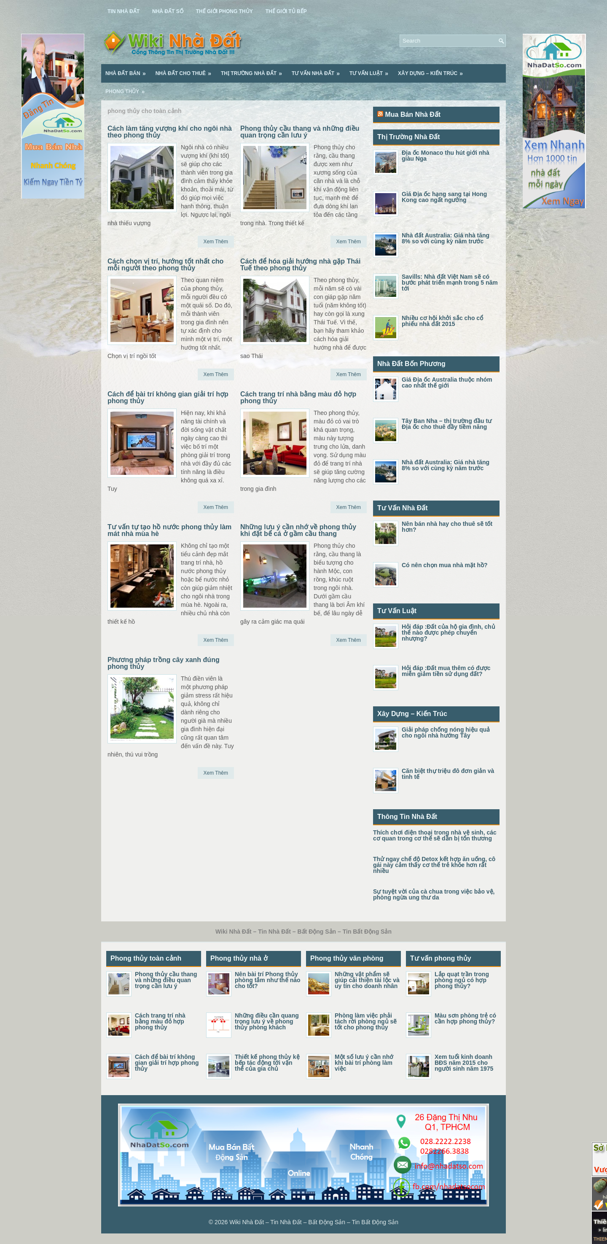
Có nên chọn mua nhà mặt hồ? (445, 565)
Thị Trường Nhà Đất (254, 70)
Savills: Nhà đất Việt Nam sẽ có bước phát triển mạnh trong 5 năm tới (450, 282)
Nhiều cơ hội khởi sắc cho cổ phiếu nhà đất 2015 (442, 321)
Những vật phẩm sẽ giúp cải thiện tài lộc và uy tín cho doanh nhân (367, 980)
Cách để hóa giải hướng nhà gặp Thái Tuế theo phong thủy (300, 265)
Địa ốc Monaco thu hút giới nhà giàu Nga (445, 155)
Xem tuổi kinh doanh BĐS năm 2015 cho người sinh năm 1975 (464, 1062)
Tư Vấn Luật (371, 70)
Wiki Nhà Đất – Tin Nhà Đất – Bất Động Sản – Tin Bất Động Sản (313, 1222)
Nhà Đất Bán (128, 70)
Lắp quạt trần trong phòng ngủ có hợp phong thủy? (462, 980)
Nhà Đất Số (167, 11)
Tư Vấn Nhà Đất (318, 70)
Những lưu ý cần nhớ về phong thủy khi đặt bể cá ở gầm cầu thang (298, 530)
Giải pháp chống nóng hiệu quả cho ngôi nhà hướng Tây (446, 732)
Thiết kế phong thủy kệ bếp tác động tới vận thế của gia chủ (267, 1062)
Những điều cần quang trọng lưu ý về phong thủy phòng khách (267, 1021)
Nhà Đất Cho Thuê (186, 70)
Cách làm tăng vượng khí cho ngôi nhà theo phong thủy (169, 132)
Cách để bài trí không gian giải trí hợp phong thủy (167, 397)
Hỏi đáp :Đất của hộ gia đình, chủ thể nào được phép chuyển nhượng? (448, 632)
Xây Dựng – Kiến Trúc (433, 70)
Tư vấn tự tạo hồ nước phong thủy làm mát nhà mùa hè (169, 530)
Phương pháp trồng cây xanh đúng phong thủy (163, 663)
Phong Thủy (127, 88)
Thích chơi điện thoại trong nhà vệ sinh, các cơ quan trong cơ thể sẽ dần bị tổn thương (435, 835)
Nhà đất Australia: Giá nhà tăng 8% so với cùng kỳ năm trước (445, 238)
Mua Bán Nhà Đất (412, 114)
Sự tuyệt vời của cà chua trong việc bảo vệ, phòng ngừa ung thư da (434, 894)
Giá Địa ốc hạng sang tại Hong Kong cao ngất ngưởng (444, 197)
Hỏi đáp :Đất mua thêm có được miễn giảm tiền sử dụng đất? (446, 671)
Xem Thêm (216, 242)
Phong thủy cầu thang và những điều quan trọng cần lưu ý (300, 132)
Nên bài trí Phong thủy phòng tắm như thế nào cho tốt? (268, 980)
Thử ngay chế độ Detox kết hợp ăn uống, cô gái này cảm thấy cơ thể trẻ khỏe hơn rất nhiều (434, 865)
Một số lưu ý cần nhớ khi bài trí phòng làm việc (364, 1062)
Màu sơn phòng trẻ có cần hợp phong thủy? (465, 1018)
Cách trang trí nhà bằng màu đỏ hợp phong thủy (298, 397)
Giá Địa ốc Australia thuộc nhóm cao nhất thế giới (447, 382)
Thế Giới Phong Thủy (224, 11)
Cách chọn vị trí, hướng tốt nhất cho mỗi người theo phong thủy (165, 265)
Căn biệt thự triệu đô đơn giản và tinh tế (448, 773)
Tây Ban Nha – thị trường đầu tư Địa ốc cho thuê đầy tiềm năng (447, 423)
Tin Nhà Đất (123, 11)
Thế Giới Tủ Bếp (286, 11)
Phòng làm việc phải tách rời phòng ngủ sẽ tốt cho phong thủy (366, 1021)
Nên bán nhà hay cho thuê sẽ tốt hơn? (447, 526)
